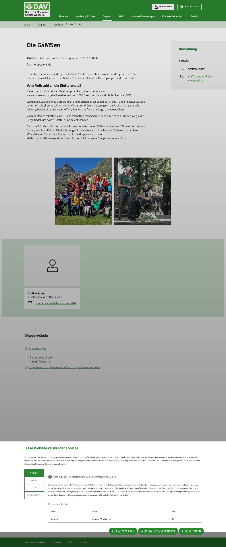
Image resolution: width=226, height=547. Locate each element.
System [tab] (34, 480)
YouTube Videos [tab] (34, 495)
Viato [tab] (34, 487)
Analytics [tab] (34, 473)
